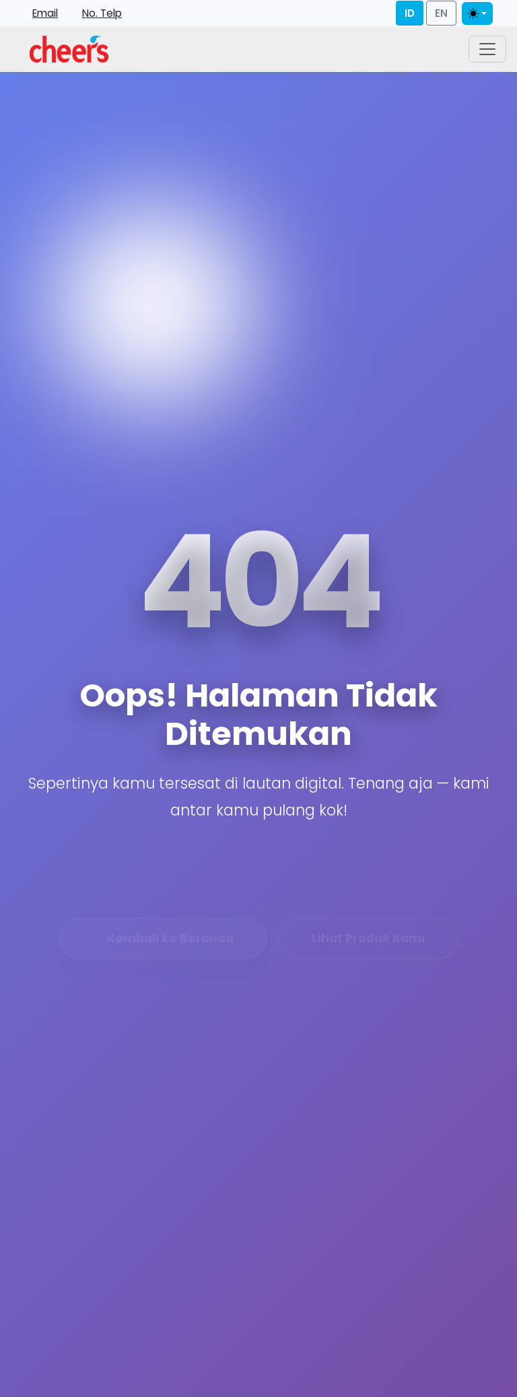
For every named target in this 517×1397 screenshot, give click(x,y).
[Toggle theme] (477, 13)
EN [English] (441, 13)
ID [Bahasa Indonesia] (410, 13)
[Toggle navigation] (487, 49)
